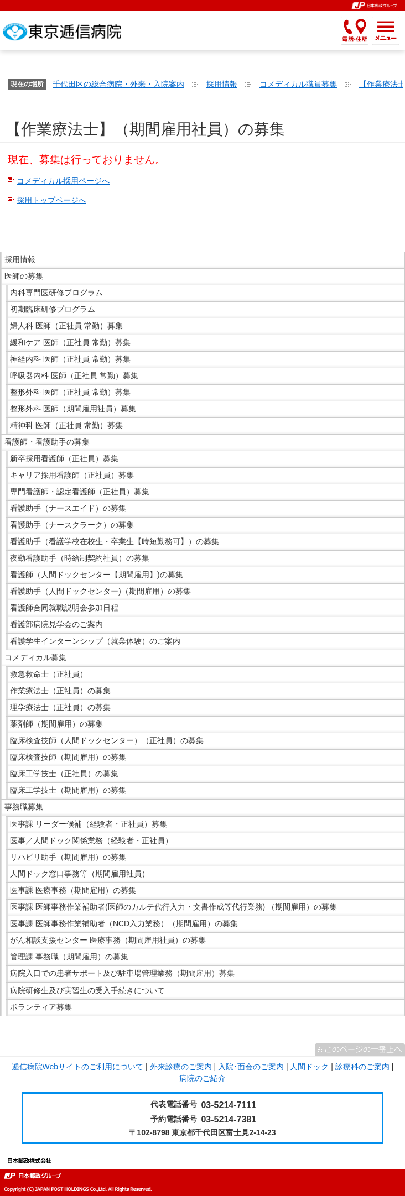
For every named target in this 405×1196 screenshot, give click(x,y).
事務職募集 (23, 806)
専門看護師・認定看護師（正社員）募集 (79, 491)
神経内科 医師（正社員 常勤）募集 (70, 358)
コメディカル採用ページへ (63, 180)
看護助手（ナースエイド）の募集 (68, 508)
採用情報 (221, 84)
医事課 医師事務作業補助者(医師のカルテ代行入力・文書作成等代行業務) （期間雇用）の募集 (173, 906)
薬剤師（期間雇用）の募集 (56, 723)
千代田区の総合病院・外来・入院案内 (118, 84)
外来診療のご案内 (181, 1066)
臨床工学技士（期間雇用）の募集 (68, 790)
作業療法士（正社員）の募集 (60, 690)
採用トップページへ (51, 200)
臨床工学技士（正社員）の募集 (64, 773)
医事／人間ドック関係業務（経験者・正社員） (91, 840)
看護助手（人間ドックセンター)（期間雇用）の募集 (100, 591)
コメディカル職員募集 (298, 84)
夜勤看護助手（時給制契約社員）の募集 (79, 557)
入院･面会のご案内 (251, 1066)
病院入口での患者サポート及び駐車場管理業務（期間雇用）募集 (122, 973)
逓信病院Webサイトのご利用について (78, 1066)
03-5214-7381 (228, 1119)
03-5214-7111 (228, 1105)
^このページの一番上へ (360, 1049)
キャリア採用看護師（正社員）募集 (72, 475)
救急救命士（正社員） (48, 674)
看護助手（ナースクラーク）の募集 (72, 524)
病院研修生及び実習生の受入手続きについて (87, 990)
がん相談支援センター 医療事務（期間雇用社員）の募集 (108, 940)
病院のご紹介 (202, 1078)
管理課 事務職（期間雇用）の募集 (69, 956)
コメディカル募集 (35, 657)
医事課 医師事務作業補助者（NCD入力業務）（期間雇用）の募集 (124, 923)
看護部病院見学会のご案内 (56, 624)
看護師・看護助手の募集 (47, 441)
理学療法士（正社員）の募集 (60, 707)
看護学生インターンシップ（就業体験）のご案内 (95, 640)
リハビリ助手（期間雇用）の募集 (68, 857)
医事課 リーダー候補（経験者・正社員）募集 (88, 823)
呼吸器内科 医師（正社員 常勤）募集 (74, 375)
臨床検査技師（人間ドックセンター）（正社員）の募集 (107, 740)
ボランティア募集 (41, 1006)
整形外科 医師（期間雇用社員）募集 (73, 408)
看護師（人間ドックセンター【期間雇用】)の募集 (96, 574)
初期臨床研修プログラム (52, 309)
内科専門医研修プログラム (56, 292)
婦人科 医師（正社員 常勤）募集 (66, 325)
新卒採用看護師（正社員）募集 (64, 458)
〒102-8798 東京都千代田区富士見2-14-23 (202, 1132)
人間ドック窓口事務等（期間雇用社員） (79, 873)
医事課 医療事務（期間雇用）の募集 (73, 890)
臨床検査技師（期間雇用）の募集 (68, 757)
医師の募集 (23, 275)
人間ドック (309, 1066)
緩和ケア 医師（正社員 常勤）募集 (70, 342)
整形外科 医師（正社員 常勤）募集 (70, 392)
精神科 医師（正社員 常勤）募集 (66, 425)
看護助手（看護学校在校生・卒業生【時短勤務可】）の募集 (114, 541)
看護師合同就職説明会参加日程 (64, 607)
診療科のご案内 (362, 1066)
